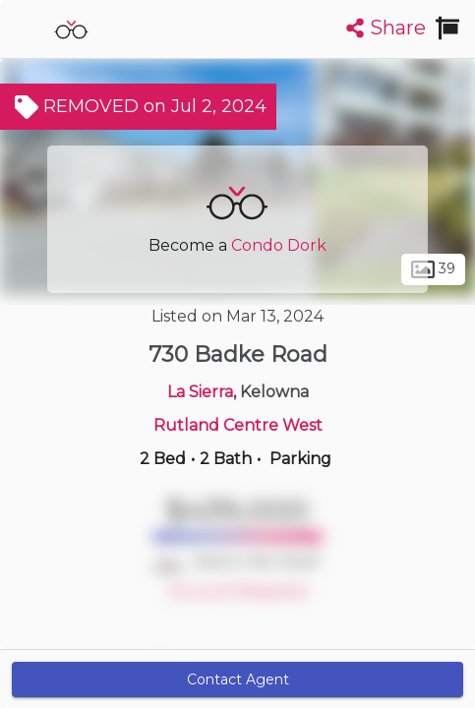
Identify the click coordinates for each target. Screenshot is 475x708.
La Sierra (200, 392)
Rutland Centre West (238, 425)
